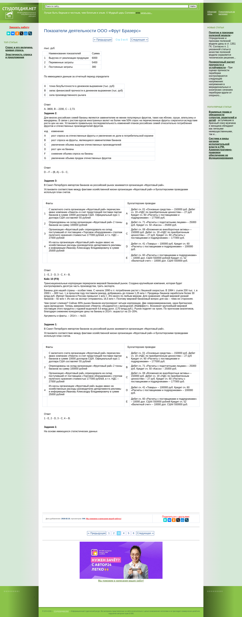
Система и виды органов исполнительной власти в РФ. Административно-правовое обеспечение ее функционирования (221, 148)
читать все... (146, 13)
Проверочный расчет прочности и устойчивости (222, 65)
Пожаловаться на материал (227, 13)
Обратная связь (211, 13)
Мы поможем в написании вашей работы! (103, 519)
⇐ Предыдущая (102, 39)
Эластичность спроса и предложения (18, 56)
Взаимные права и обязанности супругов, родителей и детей (223, 116)
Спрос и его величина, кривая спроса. (19, 49)
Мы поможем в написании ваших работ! (121, 580)
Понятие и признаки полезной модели (221, 34)
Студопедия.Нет (61, 611)
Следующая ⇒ (139, 39)
